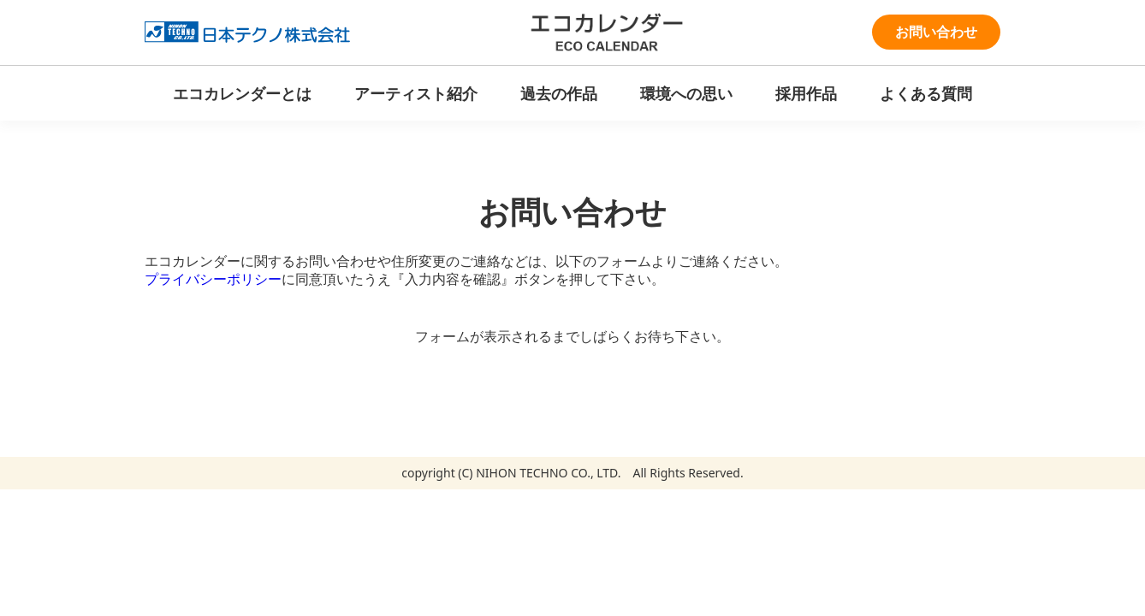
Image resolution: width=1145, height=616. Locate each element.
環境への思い (686, 93)
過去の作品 (558, 93)
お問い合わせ (936, 31)
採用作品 (806, 93)
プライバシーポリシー (213, 279)
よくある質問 (926, 93)
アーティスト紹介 (416, 93)
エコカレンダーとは (242, 93)
